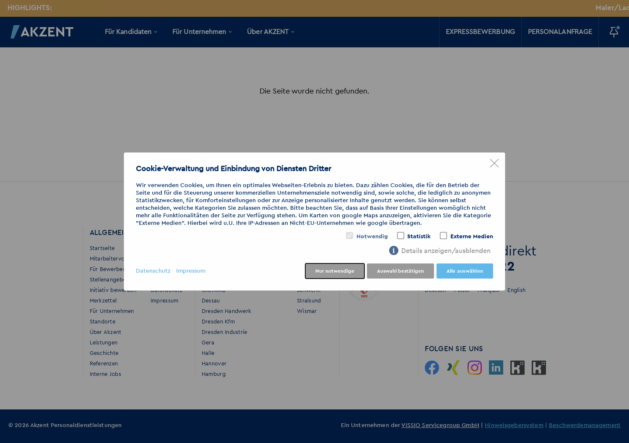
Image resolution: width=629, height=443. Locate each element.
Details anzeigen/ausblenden (446, 251)
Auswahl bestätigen (400, 271)
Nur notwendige (334, 271)
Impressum (190, 271)
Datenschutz (153, 271)
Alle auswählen (465, 271)
